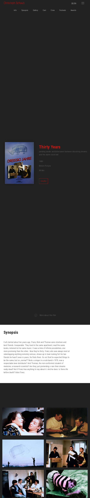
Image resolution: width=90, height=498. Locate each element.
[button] (82, 3)
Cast (44, 10)
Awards (73, 10)
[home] (41, 3)
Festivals (62, 10)
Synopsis (24, 10)
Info (15, 10)
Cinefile (43, 181)
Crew (53, 10)
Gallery (35, 10)
